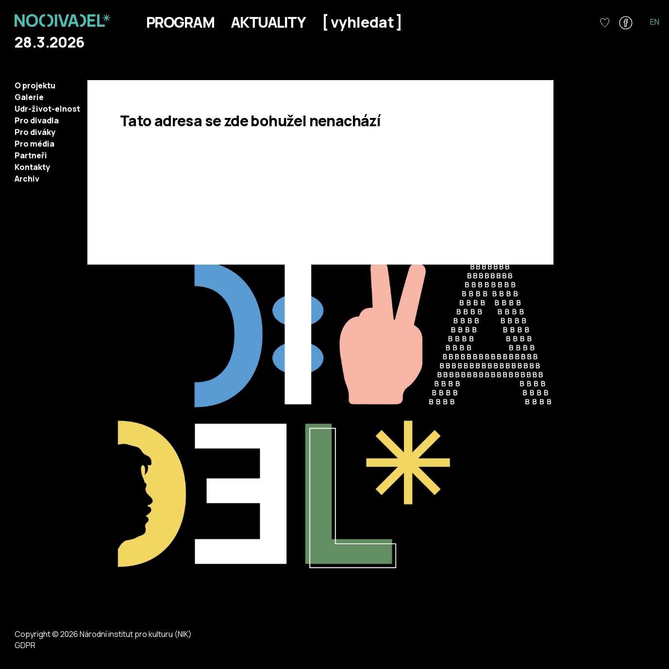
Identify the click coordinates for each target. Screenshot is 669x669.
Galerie (29, 97)
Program (180, 22)
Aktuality (268, 22)
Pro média (34, 143)
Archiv (27, 178)
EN (654, 22)
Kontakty (32, 167)
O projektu (35, 85)
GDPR (25, 645)
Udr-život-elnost (47, 108)
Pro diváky (35, 132)
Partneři (31, 155)
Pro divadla (37, 120)
